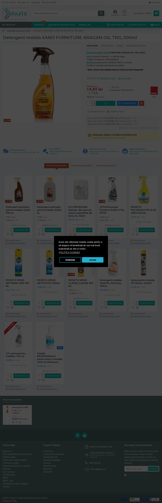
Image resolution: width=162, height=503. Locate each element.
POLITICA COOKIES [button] (69, 252)
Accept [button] (92, 260)
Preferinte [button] (70, 260)
